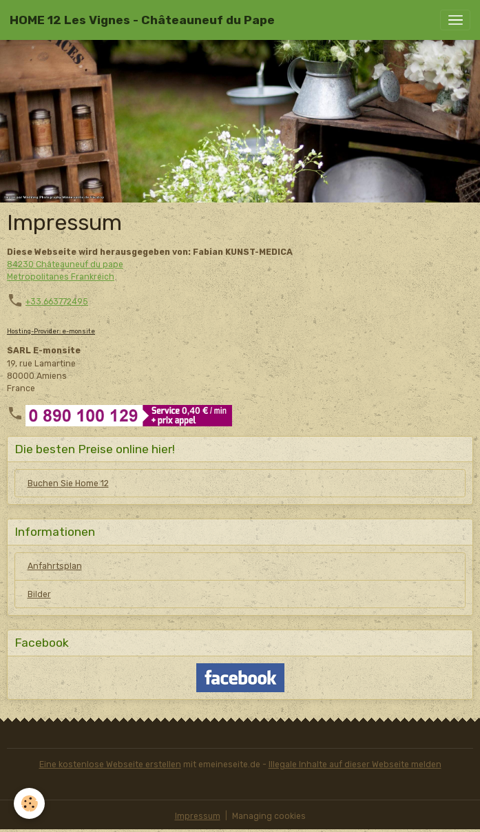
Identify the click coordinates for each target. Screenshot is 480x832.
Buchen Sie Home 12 (68, 483)
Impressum (197, 816)
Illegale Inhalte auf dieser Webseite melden (355, 764)
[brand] (142, 20)
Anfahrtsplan (55, 566)
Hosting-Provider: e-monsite (51, 331)
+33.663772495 (56, 301)
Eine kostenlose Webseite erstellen (110, 764)
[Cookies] (29, 803)
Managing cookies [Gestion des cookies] (269, 816)
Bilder (39, 594)
